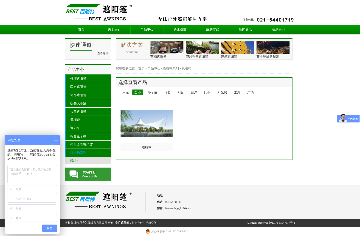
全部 (137, 92)
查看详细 (102, 53)
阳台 (180, 92)
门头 (207, 92)
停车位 (152, 92)
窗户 (194, 92)
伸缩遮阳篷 (78, 78)
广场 (250, 92)
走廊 (237, 92)
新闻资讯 (245, 29)
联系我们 (278, 29)
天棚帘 (75, 120)
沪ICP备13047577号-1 (282, 222)
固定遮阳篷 (78, 87)
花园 (167, 92)
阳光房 (222, 92)
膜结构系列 (78, 153)
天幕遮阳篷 (78, 111)
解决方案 (212, 29)
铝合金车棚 (78, 136)
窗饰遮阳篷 (78, 95)
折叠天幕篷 (78, 103)
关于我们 (114, 29)
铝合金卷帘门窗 (81, 144)
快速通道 (179, 29)
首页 (81, 29)
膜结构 (74, 160)
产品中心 (147, 29)
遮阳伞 (75, 128)
